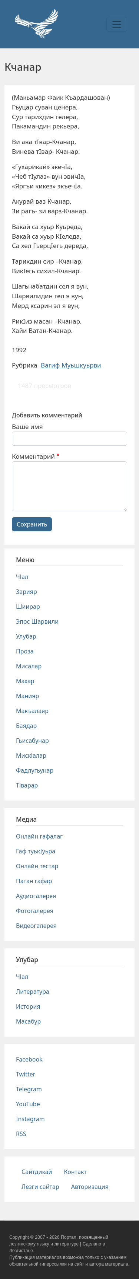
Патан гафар (34, 881)
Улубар (26, 636)
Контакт (75, 1172)
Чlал (22, 577)
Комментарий (33, 456)
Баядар (26, 726)
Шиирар (28, 606)
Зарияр (26, 592)
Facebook (29, 1059)
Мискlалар (31, 755)
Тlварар (27, 785)
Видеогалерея (36, 926)
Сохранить (32, 524)
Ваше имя (27, 426)
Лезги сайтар (40, 1187)
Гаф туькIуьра (35, 851)
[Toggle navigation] (116, 24)
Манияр (27, 696)
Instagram (30, 1119)
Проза (25, 651)
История (28, 1006)
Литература (32, 991)
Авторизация (90, 1187)
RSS (21, 1134)
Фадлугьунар (34, 770)
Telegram (29, 1089)
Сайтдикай (36, 1172)
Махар (25, 681)
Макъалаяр (32, 711)
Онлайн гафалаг (39, 836)
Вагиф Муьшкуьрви (71, 365)
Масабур (28, 1021)
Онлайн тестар (37, 866)
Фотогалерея (34, 911)
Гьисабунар (32, 740)
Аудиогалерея (36, 896)
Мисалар (29, 666)
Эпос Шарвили (37, 621)
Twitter (25, 1074)
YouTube (28, 1104)
